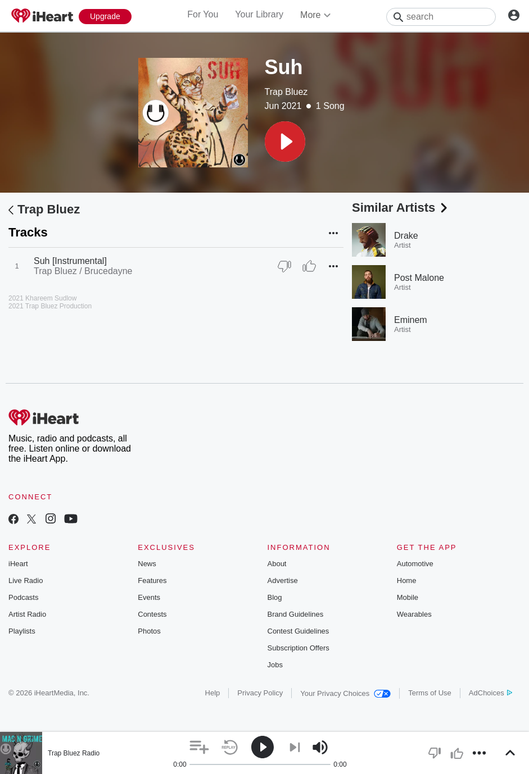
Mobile (407, 597)
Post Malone (419, 278)
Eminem (410, 320)
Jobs (275, 665)
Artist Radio (27, 614)
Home (407, 580)
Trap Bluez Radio (74, 753)
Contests (152, 614)
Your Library (259, 14)
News (147, 563)
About (277, 563)
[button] (285, 141)
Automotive (415, 563)
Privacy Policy (260, 693)
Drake (406, 235)
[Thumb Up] (309, 266)
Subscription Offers (298, 648)
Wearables (414, 614)
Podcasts (23, 597)
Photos (149, 631)
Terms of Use (429, 693)
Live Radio (25, 580)
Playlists (21, 631)
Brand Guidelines (296, 614)
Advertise (283, 580)
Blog (275, 597)
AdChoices (490, 693)
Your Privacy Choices (345, 693)
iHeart (18, 563)
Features (152, 580)
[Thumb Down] (284, 266)
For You (202, 14)
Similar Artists (401, 208)
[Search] (441, 17)
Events (149, 597)
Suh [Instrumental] (70, 261)
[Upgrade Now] (105, 16)
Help (212, 693)
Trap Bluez (286, 92)
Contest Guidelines (298, 631)
